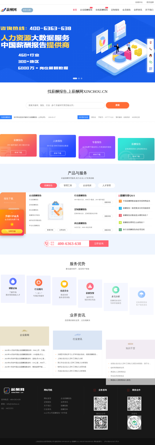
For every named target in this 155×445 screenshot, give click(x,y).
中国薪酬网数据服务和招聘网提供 (134, 201)
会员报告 (126, 10)
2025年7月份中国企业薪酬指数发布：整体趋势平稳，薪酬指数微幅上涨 (31, 408)
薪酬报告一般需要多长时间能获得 (134, 208)
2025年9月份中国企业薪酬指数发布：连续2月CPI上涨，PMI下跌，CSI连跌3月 (33, 399)
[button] (75, 78)
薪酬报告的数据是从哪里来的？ (133, 215)
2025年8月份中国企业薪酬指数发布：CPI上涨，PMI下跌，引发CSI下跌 (31, 404)
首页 (75, 10)
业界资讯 (138, 10)
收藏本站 (139, 2)
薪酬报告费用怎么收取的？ (132, 222)
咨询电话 (52, 243)
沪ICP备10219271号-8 (111, 441)
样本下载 (18, 173)
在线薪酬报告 (102, 10)
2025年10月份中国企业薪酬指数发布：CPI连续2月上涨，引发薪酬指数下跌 (32, 395)
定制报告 (115, 10)
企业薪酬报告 (86, 10)
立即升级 (12, 231)
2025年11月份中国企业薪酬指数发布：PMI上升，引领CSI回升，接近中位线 (33, 391)
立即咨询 (62, 230)
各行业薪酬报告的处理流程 (132, 229)
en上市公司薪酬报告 (52, 413)
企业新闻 (24, 376)
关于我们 (149, 10)
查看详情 (50, 230)
